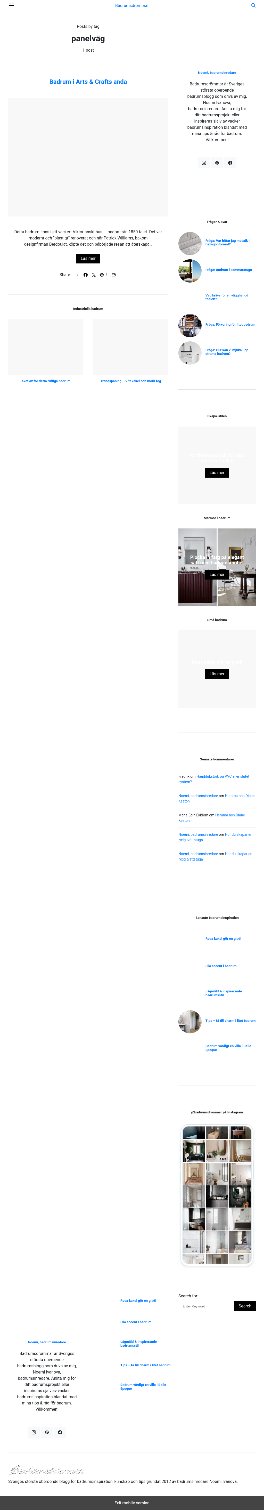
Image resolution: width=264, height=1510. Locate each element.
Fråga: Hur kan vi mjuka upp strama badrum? (226, 352)
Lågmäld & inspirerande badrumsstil (223, 993)
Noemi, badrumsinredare (217, 73)
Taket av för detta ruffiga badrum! (45, 381)
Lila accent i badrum (221, 966)
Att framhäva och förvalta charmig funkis (217, 458)
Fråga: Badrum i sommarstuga (228, 270)
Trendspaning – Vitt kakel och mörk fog (130, 381)
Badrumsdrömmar (132, 5)
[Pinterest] (217, 162)
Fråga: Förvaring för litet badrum (230, 324)
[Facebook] (230, 162)
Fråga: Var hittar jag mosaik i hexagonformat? (227, 242)
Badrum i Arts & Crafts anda (88, 81)
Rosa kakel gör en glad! (217, 662)
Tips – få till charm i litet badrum (230, 1021)
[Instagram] (204, 162)
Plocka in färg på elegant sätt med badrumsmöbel (217, 560)
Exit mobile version (132, 1502)
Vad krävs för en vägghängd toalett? (226, 297)
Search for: (188, 1296)
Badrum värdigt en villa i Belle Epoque (228, 1048)
